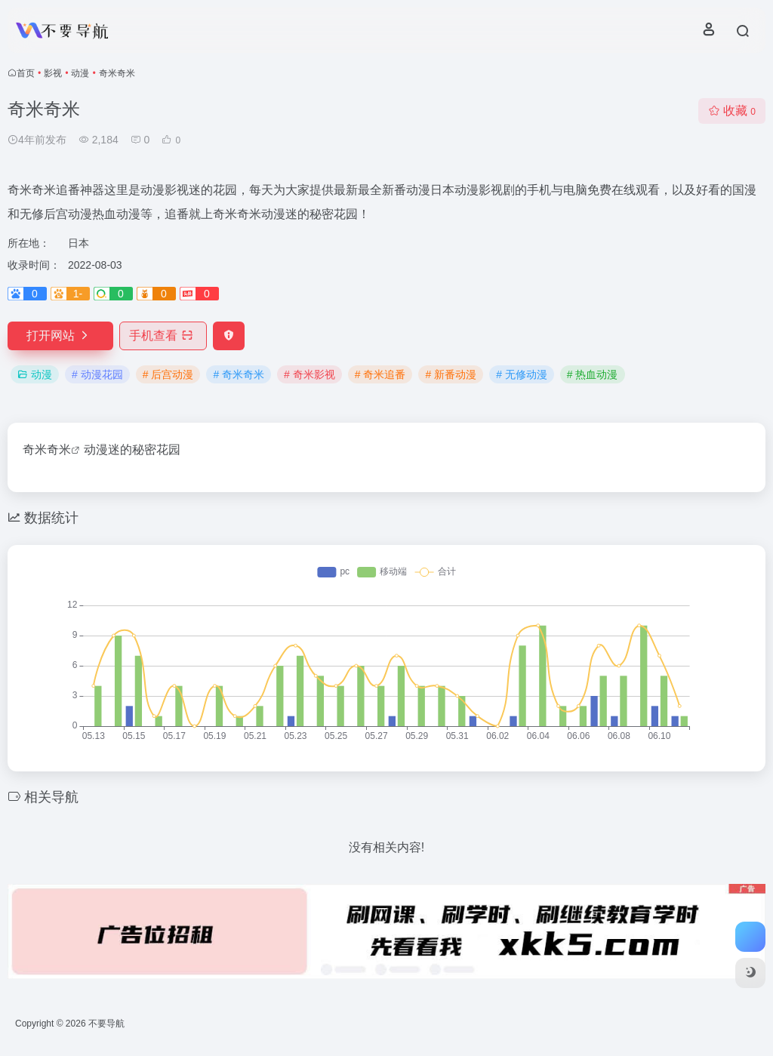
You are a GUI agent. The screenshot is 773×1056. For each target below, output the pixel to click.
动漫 (80, 73)
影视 (53, 73)
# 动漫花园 (97, 374)
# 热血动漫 (592, 374)
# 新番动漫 (450, 374)
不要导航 (106, 1023)
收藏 (732, 110)
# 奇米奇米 (238, 374)
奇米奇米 (47, 449)
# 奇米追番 (380, 374)
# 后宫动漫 (168, 374)
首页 (26, 73)
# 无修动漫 (521, 374)
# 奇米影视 (309, 374)
